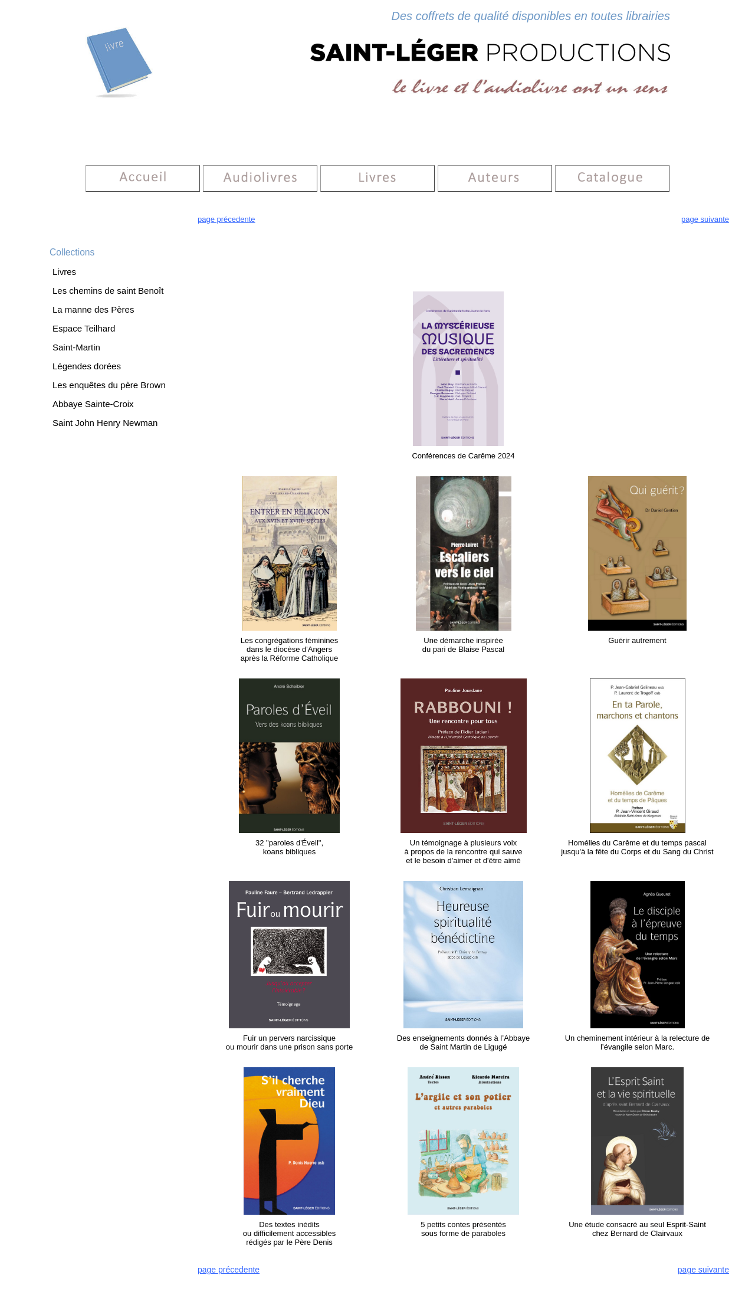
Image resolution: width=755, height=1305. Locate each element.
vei (509, 443)
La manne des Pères (93, 309)
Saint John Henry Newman (104, 423)
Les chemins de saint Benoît (107, 291)
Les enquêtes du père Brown (109, 385)
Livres (64, 272)
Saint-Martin (76, 347)
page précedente (226, 219)
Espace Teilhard (83, 328)
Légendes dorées (86, 366)
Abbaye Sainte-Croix (93, 404)
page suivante (705, 219)
